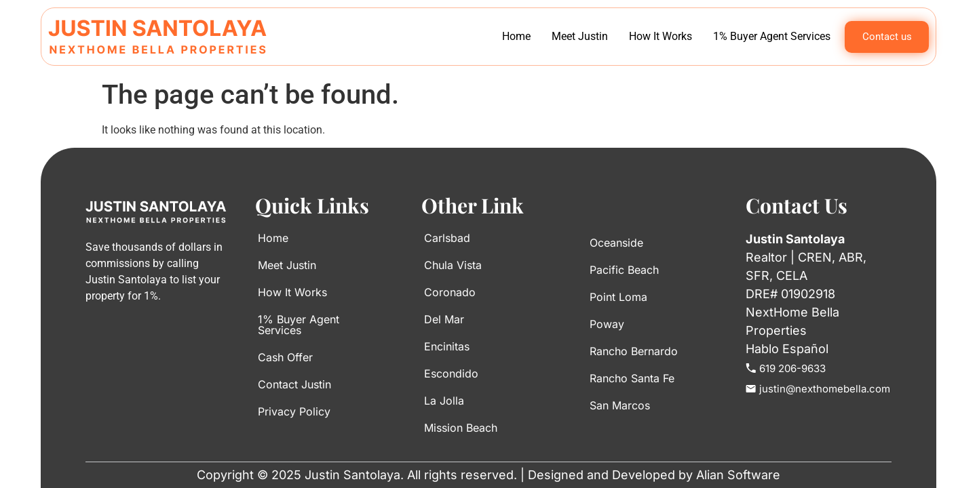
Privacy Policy (294, 411)
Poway (607, 324)
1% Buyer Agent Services (771, 36)
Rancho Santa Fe (632, 378)
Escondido (451, 373)
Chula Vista (453, 265)
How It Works (660, 36)
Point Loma (618, 297)
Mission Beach (460, 427)
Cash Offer (285, 357)
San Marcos (620, 405)
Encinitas (447, 346)
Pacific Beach (624, 270)
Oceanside (616, 242)
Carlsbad (447, 238)
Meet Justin (580, 36)
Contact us (887, 36)
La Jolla (444, 400)
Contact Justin (294, 384)
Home (516, 36)
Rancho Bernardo (634, 351)
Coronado (450, 292)
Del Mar (444, 319)
